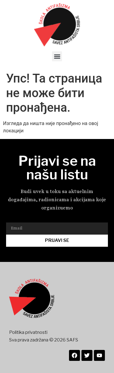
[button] (57, 56)
